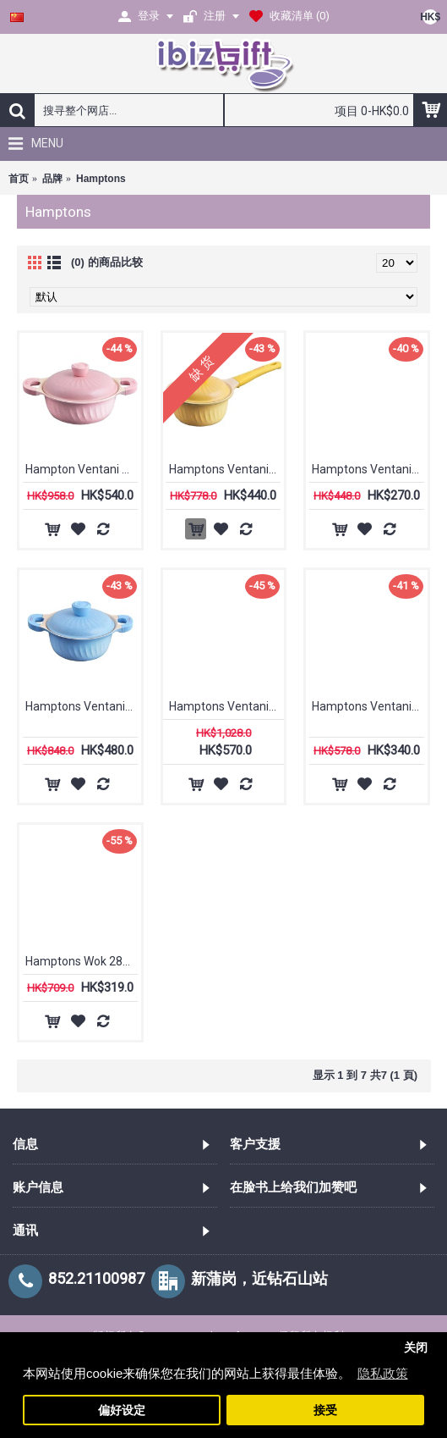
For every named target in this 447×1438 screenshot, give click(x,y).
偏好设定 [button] (121, 1410)
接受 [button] (325, 1410)
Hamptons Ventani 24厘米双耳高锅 (227, 706)
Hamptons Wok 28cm (82, 961)
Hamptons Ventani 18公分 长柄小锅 (227, 469)
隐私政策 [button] (382, 1373)
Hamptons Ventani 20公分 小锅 (83, 706)
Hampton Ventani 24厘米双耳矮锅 (83, 469)
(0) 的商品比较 (107, 262)
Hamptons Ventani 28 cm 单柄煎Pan (370, 706)
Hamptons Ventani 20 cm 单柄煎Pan (370, 469)
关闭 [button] (416, 1347)
